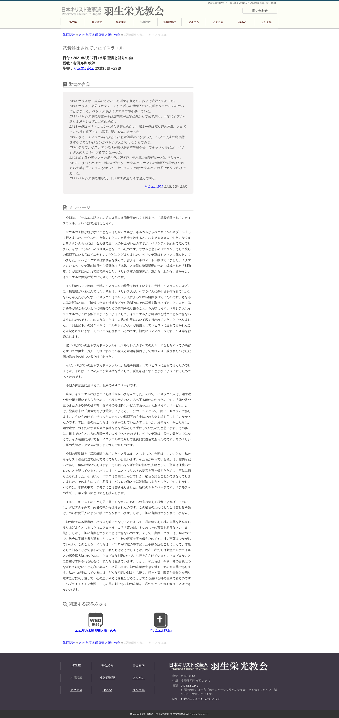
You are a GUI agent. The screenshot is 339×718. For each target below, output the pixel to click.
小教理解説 (169, 21)
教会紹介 (97, 21)
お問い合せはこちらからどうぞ (200, 699)
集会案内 (121, 21)
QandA (242, 21)
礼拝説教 (145, 21)
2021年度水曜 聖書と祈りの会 (99, 35)
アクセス (218, 21)
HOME (73, 21)
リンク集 (266, 21)
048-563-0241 (189, 685)
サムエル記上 (83, 68)
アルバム (193, 21)
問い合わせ (260, 10)
